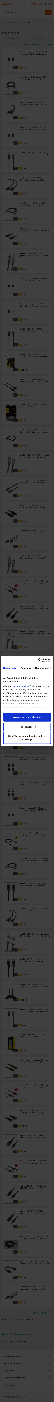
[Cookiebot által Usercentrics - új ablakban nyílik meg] (38, 660)
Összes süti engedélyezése (27, 717)
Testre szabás (27, 726)
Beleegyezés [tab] (9, 668)
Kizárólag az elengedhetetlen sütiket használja (27, 738)
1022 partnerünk (20, 686)
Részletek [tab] (26, 668)
